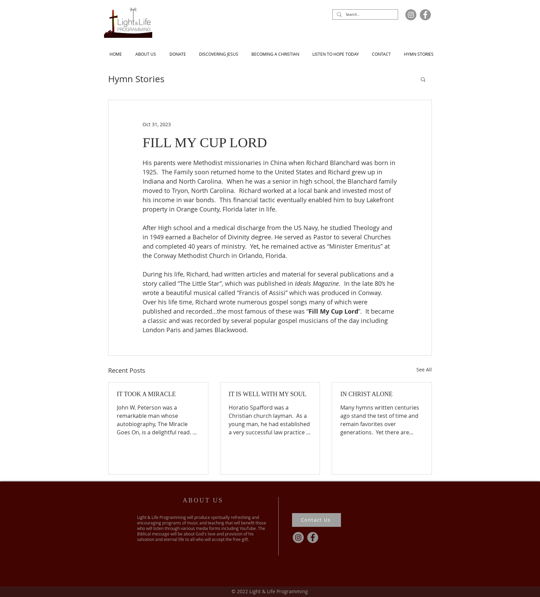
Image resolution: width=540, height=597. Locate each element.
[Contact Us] (316, 520)
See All (424, 369)
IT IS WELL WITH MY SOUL (268, 394)
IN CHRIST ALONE (366, 394)
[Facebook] (425, 14)
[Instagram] (410, 14)
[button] (423, 79)
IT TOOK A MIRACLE (146, 394)
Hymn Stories (136, 79)
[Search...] (364, 15)
